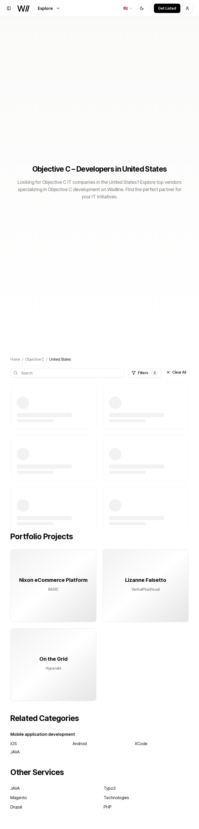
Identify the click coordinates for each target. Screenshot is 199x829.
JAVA (15, 751)
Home (15, 359)
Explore (49, 8)
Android (80, 743)
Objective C (34, 359)
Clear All (176, 372)
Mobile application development (42, 734)
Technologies (116, 797)
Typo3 (110, 788)
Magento (18, 797)
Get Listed (167, 8)
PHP (108, 807)
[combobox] (128, 8)
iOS (13, 743)
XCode (141, 743)
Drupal (16, 807)
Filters (145, 373)
